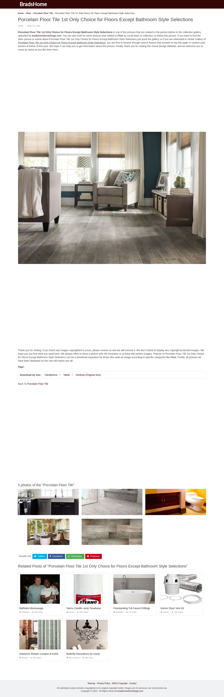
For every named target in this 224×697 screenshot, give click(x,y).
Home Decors (73, 658)
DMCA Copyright (119, 683)
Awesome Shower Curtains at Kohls (38, 653)
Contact (132, 683)
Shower (23, 658)
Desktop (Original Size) (88, 374)
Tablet (66, 374)
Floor (20, 26)
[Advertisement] (112, 78)
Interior (164, 612)
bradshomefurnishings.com (46, 35)
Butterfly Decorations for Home (83, 653)
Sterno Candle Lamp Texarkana (83, 608)
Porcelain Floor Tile (37, 383)
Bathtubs (24, 612)
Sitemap (91, 683)
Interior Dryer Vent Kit (172, 608)
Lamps (70, 612)
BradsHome (33, 4)
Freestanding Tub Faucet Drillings (131, 608)
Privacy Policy (103, 683)
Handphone (51, 374)
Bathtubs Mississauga (31, 608)
